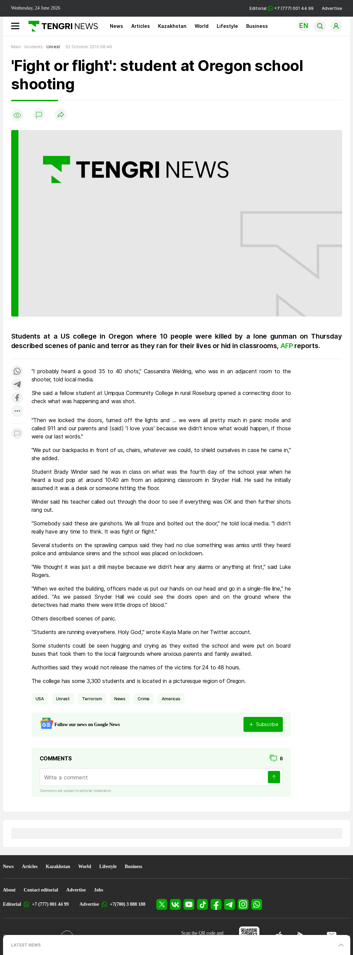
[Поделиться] (61, 115)
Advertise (332, 8)
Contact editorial (41, 890)
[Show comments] (39, 115)
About (9, 890)
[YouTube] (188, 904)
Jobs (98, 890)
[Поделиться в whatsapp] (17, 371)
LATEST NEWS (26, 945)
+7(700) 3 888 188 (127, 904)
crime (144, 698)
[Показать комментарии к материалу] (17, 433)
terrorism (92, 698)
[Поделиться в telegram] (17, 385)
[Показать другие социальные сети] (17, 411)
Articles (140, 26)
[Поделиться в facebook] (17, 398)
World (202, 26)
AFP (287, 346)
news (119, 698)
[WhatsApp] (256, 904)
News (116, 26)
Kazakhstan (172, 26)
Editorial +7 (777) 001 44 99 (282, 8)
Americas (171, 698)
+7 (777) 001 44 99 (50, 904)
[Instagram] (243, 904)
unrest (63, 698)
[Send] (274, 777)
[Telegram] (229, 904)
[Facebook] (216, 904)
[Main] (60, 26)
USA (40, 698)
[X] (161, 904)
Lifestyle (227, 26)
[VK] (175, 904)
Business (257, 26)
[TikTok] (202, 904)
